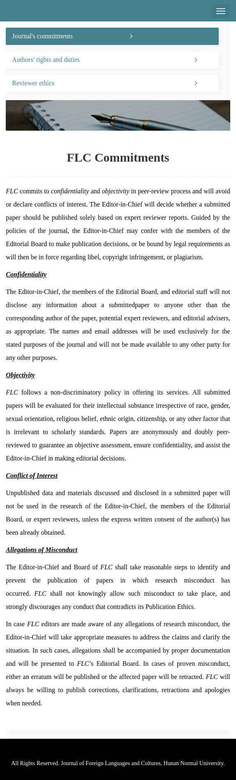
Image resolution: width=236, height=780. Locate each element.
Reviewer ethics (33, 83)
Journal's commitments (42, 36)
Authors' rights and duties (45, 59)
